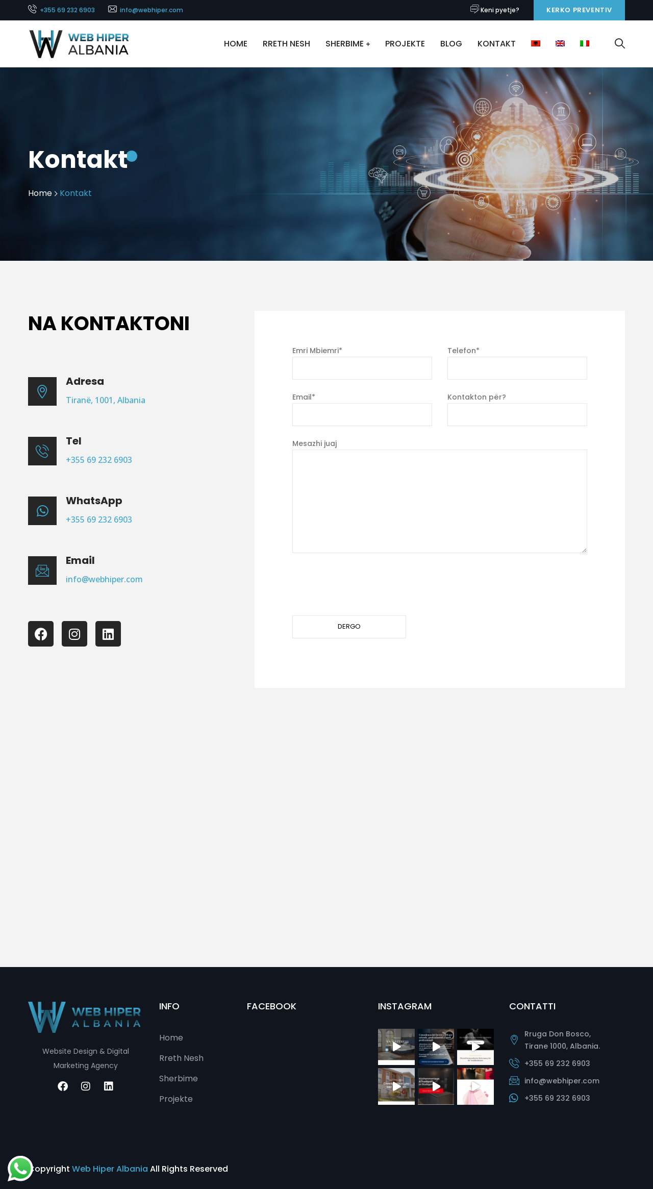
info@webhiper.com (151, 10)
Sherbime (344, 43)
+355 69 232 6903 (67, 10)
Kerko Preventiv (579, 10)
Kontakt (497, 43)
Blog (451, 43)
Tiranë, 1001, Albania (105, 400)
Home (235, 43)
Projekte (405, 43)
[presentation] (369, 584)
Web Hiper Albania (110, 1169)
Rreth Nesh (286, 43)
